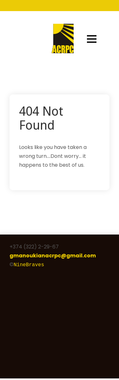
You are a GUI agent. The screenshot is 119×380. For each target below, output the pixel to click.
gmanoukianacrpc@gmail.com (53, 255)
